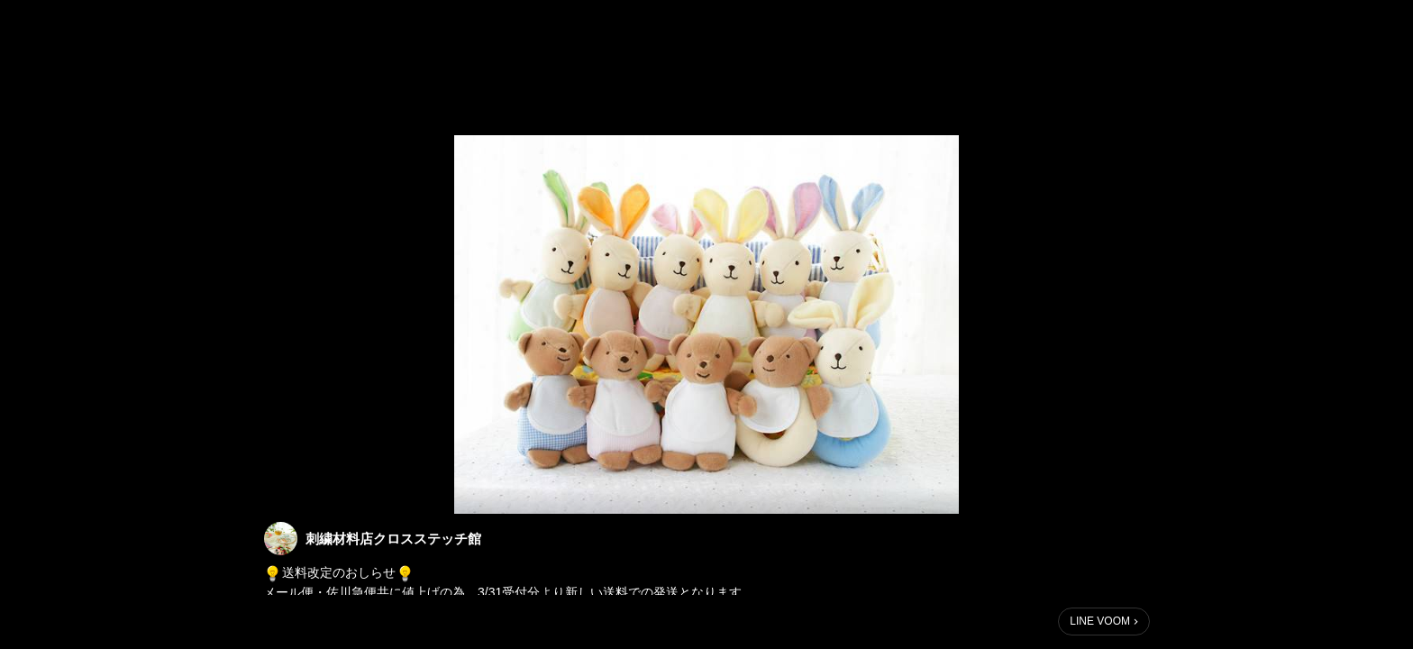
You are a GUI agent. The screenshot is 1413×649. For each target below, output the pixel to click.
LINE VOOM (1100, 621)
